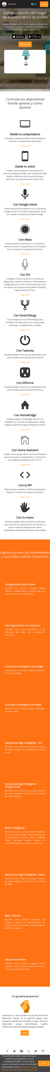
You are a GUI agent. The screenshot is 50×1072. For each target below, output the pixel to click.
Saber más (25, 150)
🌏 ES (33, 4)
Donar (24, 1030)
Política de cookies (29, 1067)
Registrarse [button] (25, 44)
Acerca (28, 1058)
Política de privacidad (11, 1069)
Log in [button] (44, 4)
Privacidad (25, 1061)
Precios (17, 1058)
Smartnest (12, 4)
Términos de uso (29, 1069)
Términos (40, 1058)
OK (44, 1063)
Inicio (6, 1058)
